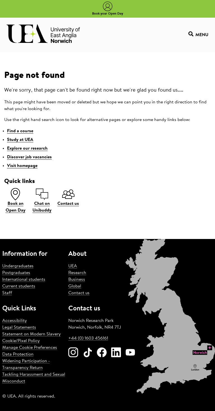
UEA (72, 266)
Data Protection (18, 354)
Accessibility (14, 321)
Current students (18, 286)
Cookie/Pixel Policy (21, 341)
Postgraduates (16, 273)
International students (23, 279)
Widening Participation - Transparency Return (26, 364)
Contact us (79, 293)
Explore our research (27, 148)
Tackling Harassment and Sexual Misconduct (33, 378)
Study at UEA (20, 140)
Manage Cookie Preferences (29, 347)
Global (74, 286)
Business (76, 279)
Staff (7, 293)
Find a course (20, 131)
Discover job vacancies (29, 157)
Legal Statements (19, 327)
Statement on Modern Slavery (31, 334)
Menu (198, 34)
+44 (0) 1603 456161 (88, 338)
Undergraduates (18, 266)
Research (77, 273)
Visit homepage (22, 166)
